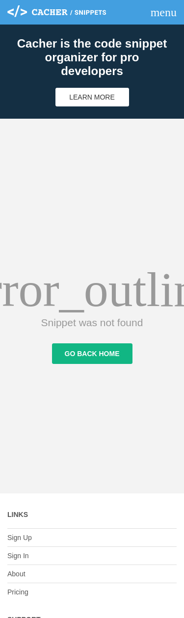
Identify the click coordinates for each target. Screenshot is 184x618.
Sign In (18, 556)
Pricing (17, 592)
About (16, 574)
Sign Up (19, 537)
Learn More (92, 97)
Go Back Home (92, 354)
